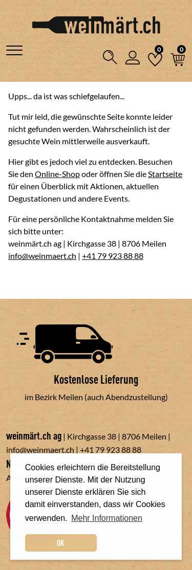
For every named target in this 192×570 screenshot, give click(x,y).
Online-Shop (57, 174)
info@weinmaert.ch (42, 255)
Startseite (165, 174)
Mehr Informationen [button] (106, 518)
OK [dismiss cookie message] (61, 542)
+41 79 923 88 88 (112, 255)
